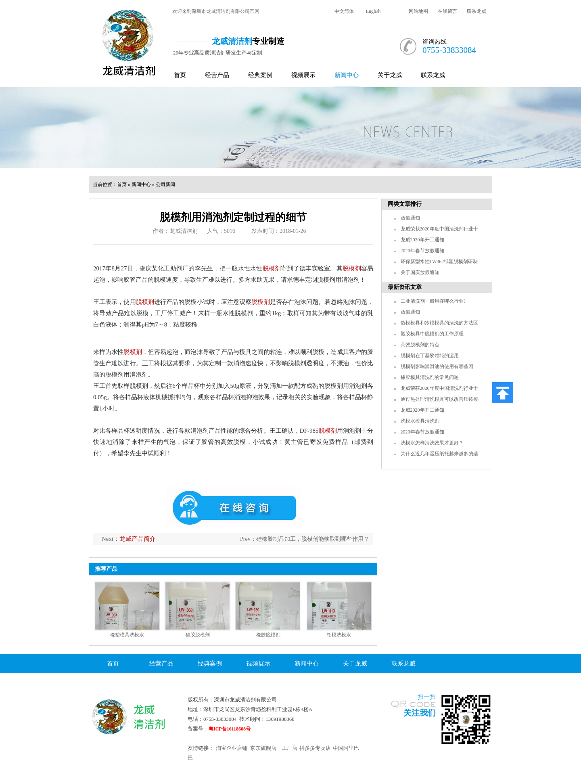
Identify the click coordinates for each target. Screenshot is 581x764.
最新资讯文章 (405, 287)
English (373, 11)
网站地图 (418, 11)
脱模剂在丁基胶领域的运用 (430, 355)
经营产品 (217, 75)
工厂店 (289, 748)
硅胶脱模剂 (198, 635)
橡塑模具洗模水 (127, 635)
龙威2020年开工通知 (422, 240)
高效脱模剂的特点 (420, 344)
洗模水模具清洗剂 (420, 421)
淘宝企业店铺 (231, 748)
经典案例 (260, 75)
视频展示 (303, 75)
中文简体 (344, 11)
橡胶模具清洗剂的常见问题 (430, 377)
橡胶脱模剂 (268, 635)
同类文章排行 (405, 204)
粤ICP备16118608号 (230, 729)
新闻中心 (346, 75)
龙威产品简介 (137, 539)
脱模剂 (272, 268)
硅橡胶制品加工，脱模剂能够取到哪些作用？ (312, 539)
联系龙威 (476, 11)
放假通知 (410, 218)
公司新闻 (165, 184)
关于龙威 (390, 75)
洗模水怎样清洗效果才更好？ (432, 443)
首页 (180, 75)
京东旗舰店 (263, 748)
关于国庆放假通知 (420, 272)
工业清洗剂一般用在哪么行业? (433, 301)
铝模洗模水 (339, 635)
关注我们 (419, 712)
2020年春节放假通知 (422, 250)
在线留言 (447, 11)
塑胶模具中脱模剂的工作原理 (432, 334)
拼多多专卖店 (315, 748)
